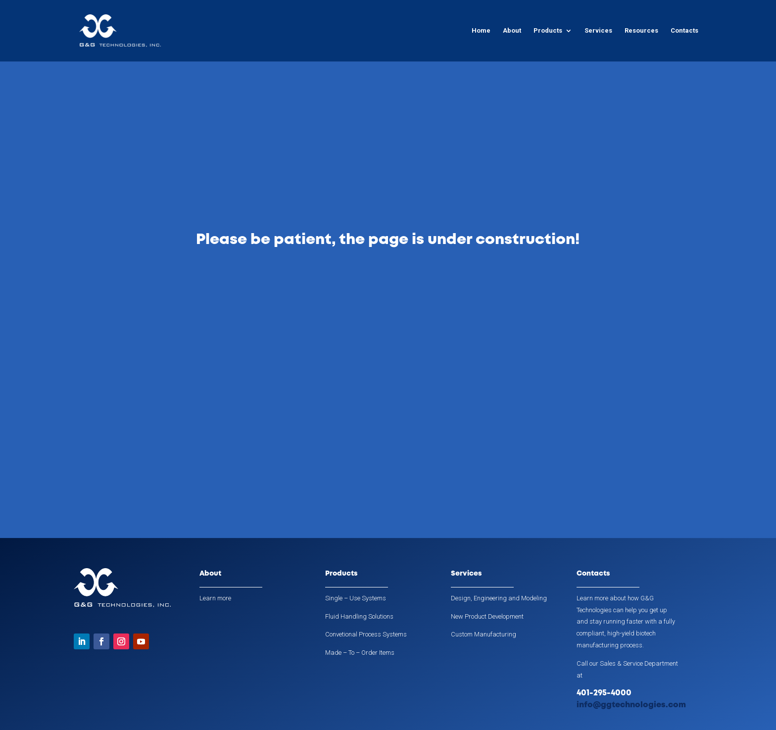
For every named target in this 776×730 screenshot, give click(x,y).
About (512, 30)
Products (548, 30)
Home (481, 30)
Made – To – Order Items (359, 652)
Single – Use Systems (355, 598)
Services (598, 30)
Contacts (684, 30)
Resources (641, 30)
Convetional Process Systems (366, 634)
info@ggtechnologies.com (631, 705)
